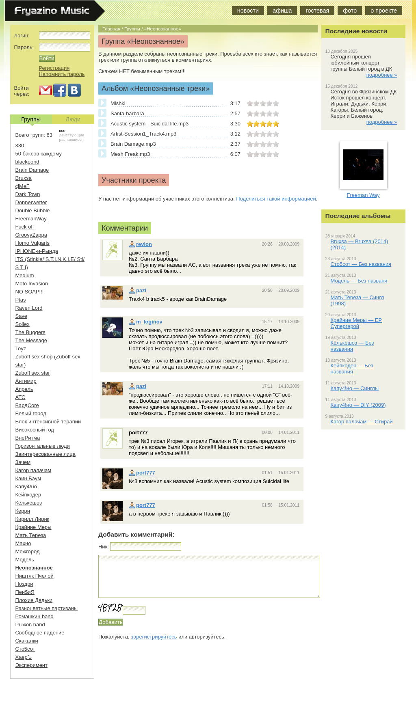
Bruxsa (23, 178)
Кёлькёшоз (28, 503)
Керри (22, 511)
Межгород (27, 551)
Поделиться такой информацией (276, 199)
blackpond (27, 162)
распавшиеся (71, 139)
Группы (132, 28)
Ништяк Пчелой (34, 576)
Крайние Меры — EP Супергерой (356, 323)
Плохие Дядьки (34, 600)
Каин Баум (28, 478)
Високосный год (34, 430)
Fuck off (24, 227)
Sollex (22, 324)
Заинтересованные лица (45, 454)
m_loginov (145, 322)
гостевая (317, 10)
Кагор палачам (33, 470)
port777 (142, 473)
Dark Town (27, 194)
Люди (73, 119)
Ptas (20, 300)
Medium (24, 275)
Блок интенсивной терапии (48, 422)
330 (19, 145)
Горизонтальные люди (42, 446)
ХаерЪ (23, 657)
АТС (20, 397)
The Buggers (30, 332)
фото (350, 10)
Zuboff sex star (32, 373)
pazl (137, 290)
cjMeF (22, 186)
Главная (111, 28)
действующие (71, 135)
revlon (140, 244)
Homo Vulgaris (32, 243)
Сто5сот (25, 649)
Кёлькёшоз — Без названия (352, 346)
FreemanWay (31, 219)
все (62, 130)
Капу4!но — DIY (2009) (358, 405)
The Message (31, 340)
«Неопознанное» (162, 28)
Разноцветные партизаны (46, 608)
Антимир (26, 381)
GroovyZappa (31, 235)
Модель (25, 560)
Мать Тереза (30, 535)
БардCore (27, 405)
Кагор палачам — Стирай (362, 422)
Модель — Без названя (359, 281)
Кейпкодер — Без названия (352, 368)
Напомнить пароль (62, 74)
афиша (282, 10)
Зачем (23, 462)
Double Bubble (32, 210)
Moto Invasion (31, 283)
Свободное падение (40, 633)
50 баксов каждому (38, 154)
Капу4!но (26, 486)
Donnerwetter (31, 202)
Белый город (30, 413)
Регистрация (54, 68)
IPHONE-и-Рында (36, 251)
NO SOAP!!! (29, 292)
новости (248, 10)
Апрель (24, 389)
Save (21, 316)
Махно (23, 543)
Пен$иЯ (25, 592)
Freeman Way (363, 195)
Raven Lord (29, 308)
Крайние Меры (33, 527)
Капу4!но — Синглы (355, 388)
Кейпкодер (28, 495)
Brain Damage (32, 170)
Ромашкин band (34, 616)
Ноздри (24, 584)
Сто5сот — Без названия (361, 264)
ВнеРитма (27, 438)
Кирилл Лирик (32, 519)
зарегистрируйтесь (154, 637)
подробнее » (381, 75)
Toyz (20, 348)
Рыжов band (30, 624)
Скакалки (26, 641)
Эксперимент (31, 665)
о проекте (383, 10)
